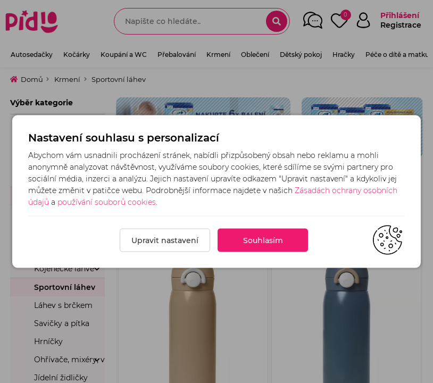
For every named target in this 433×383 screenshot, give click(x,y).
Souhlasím (263, 240)
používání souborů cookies (106, 202)
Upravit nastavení (164, 240)
